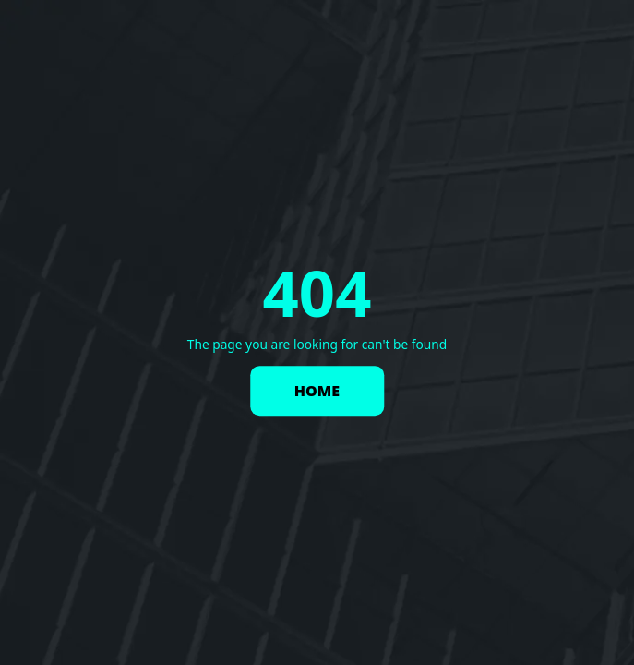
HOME (317, 391)
